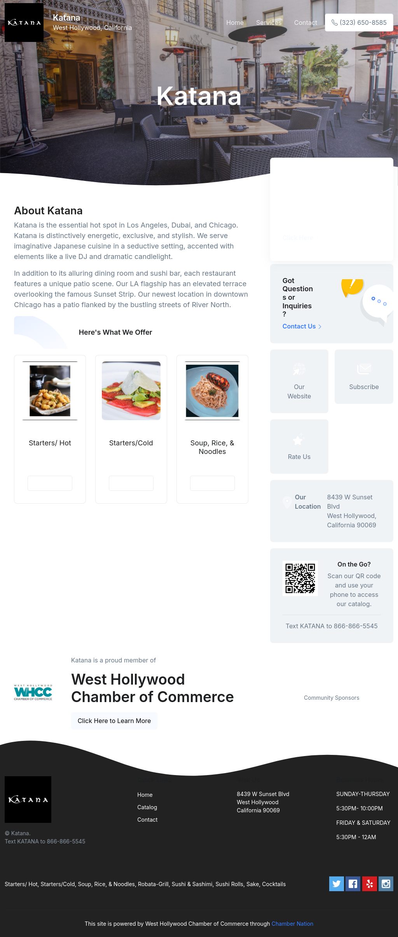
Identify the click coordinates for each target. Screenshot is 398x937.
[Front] (26, 22)
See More (220, 332)
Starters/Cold (131, 443)
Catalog (147, 807)
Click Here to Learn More (114, 721)
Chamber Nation (293, 923)
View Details (50, 483)
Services (269, 22)
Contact (305, 22)
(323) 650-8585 (359, 22)
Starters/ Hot (50, 443)
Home (235, 22)
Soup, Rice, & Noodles (212, 447)
